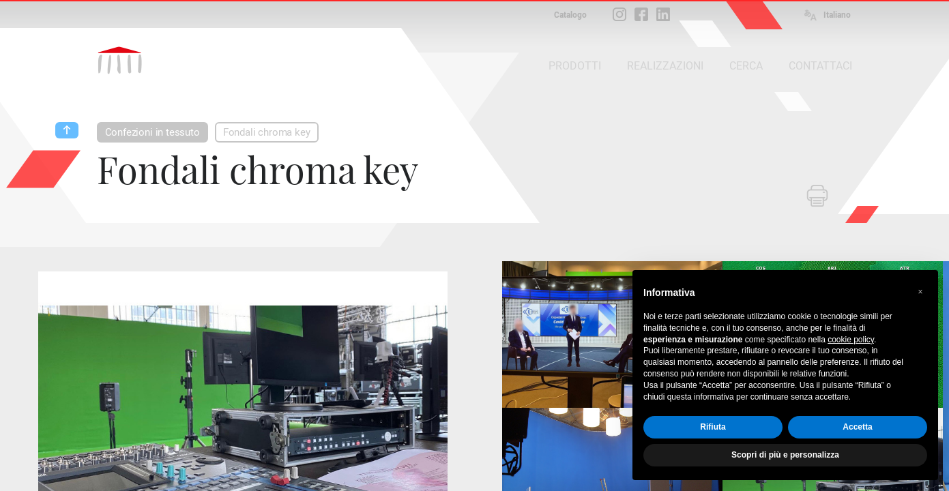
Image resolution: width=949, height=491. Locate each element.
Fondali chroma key (266, 132)
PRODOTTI (575, 65)
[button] (920, 292)
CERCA (746, 65)
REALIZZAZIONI (665, 65)
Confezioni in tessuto (152, 132)
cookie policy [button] (851, 339)
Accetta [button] (857, 427)
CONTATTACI (820, 65)
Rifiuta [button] (712, 427)
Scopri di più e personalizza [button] (785, 455)
